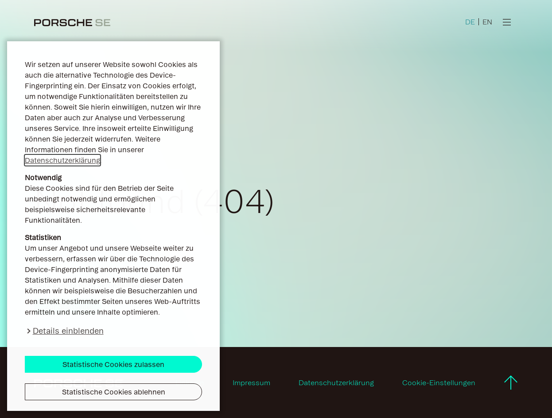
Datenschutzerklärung (62, 160)
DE (470, 22)
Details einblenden (68, 331)
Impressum (251, 382)
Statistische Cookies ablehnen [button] (113, 392)
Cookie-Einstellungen (438, 382)
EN (487, 22)
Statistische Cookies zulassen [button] (113, 364)
